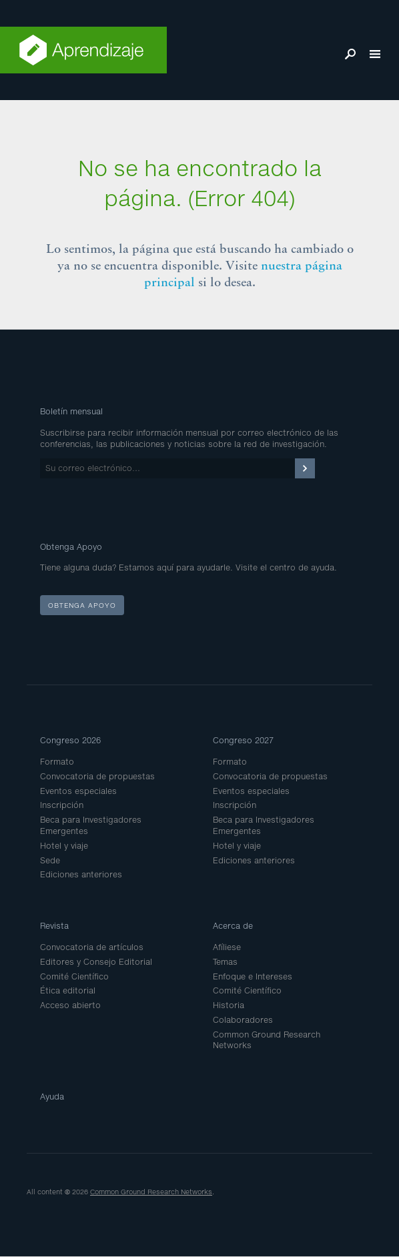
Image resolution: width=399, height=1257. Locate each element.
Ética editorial (67, 990)
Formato (57, 762)
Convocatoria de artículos (91, 947)
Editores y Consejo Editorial (96, 962)
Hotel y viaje (64, 846)
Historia (228, 1005)
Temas (225, 962)
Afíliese (227, 947)
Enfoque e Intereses (252, 976)
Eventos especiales (78, 791)
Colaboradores (243, 1020)
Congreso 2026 (70, 740)
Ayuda (52, 1097)
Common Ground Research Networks (151, 1192)
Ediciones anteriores (81, 874)
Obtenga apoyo (82, 605)
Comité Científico (74, 976)
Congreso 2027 (243, 740)
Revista (54, 926)
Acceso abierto (70, 1005)
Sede (50, 860)
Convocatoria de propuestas (97, 776)
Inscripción (61, 805)
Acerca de (233, 926)
